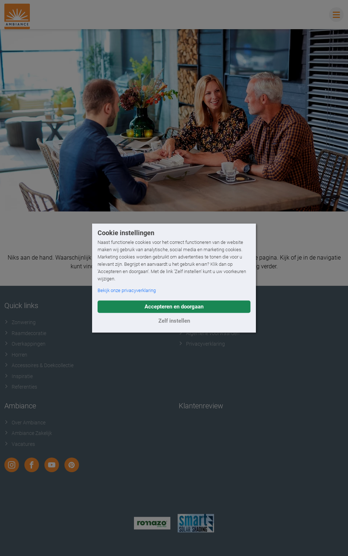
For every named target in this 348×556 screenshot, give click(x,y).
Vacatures (19, 444)
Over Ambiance (25, 422)
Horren (15, 355)
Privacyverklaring (202, 344)
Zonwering (20, 322)
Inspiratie (18, 376)
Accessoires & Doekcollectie (39, 365)
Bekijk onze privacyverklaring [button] (127, 290)
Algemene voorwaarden (209, 333)
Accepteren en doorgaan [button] (174, 306)
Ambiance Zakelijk (28, 433)
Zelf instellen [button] (174, 321)
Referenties (20, 387)
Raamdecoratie (25, 333)
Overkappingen (25, 344)
